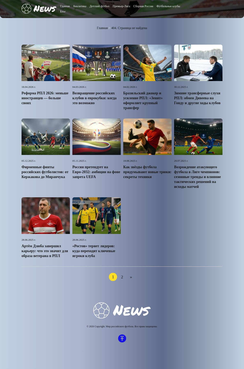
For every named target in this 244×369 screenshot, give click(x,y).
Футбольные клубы (168, 6)
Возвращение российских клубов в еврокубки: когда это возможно (94, 98)
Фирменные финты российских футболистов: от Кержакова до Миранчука (45, 172)
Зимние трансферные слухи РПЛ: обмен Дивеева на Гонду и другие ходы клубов (197, 98)
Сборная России (143, 6)
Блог (63, 11)
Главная (65, 6)
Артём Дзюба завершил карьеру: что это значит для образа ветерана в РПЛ (45, 251)
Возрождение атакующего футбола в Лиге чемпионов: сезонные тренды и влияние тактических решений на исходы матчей (197, 177)
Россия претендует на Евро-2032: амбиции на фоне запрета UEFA (96, 172)
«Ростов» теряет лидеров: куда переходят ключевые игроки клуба (93, 251)
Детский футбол (99, 6)
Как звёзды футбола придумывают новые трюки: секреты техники (147, 172)
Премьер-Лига (121, 6)
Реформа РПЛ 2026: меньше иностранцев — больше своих (45, 98)
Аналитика (79, 6)
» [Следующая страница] (131, 277)
